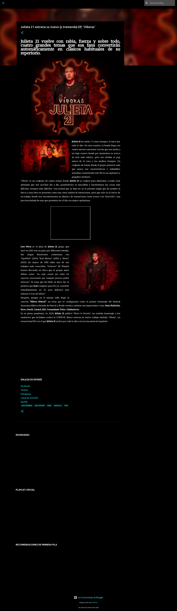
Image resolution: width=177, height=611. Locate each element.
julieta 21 (58, 405)
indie (49, 405)
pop (66, 405)
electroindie (27, 405)
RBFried (95, 602)
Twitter (24, 390)
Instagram (26, 394)
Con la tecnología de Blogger (88, 597)
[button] (22, 32)
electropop (40, 405)
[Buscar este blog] (162, 3)
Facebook (25, 386)
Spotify (24, 402)
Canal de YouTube (29, 398)
